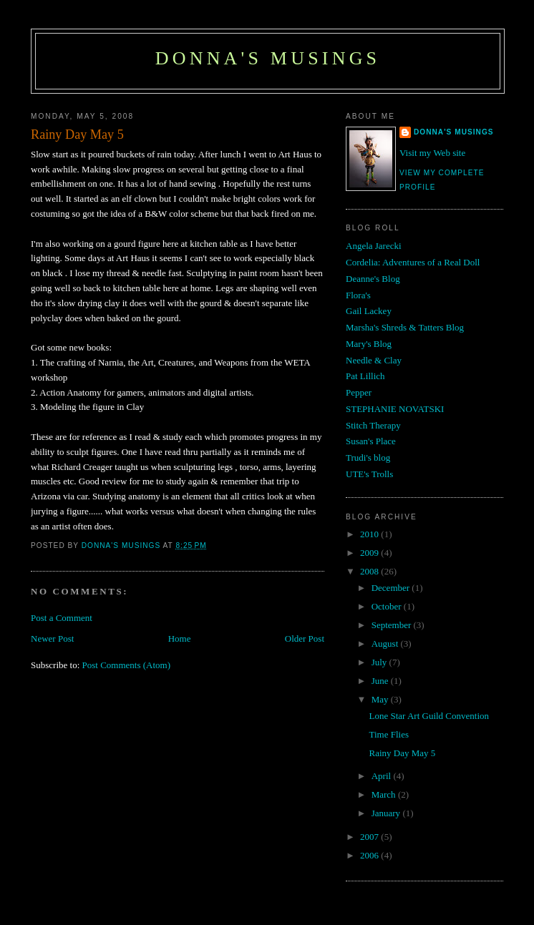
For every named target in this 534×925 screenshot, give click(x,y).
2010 (370, 534)
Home (179, 638)
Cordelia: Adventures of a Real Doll (413, 262)
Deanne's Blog (373, 278)
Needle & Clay (374, 360)
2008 (370, 571)
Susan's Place (371, 441)
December (392, 587)
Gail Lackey (369, 310)
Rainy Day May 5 (402, 753)
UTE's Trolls (369, 474)
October (388, 606)
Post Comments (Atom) (126, 665)
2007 (370, 836)
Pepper (359, 392)
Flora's (358, 295)
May (381, 699)
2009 (370, 552)
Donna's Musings (268, 58)
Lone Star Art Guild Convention (429, 715)
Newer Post (52, 638)
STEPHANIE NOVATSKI (395, 408)
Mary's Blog (369, 343)
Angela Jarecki (374, 245)
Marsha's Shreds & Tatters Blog (405, 327)
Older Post (304, 638)
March (385, 794)
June (381, 680)
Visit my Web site (432, 152)
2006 (370, 855)
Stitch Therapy (373, 425)
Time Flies (389, 734)
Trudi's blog (368, 457)
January (387, 813)
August (386, 643)
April (383, 775)
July (380, 662)
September (393, 625)
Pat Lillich (365, 376)
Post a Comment (61, 617)
